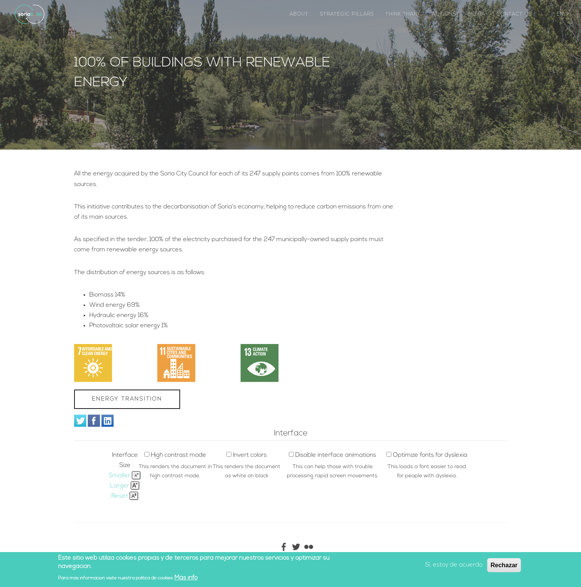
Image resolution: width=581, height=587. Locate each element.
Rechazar (504, 566)
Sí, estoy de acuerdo (454, 566)
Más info (186, 578)
